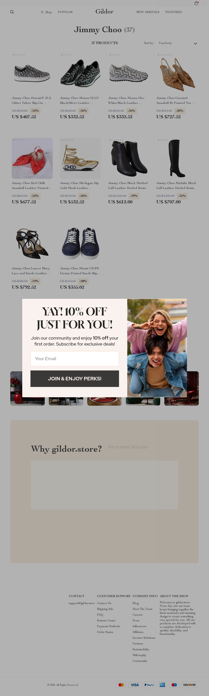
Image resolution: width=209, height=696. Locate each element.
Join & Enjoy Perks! (75, 378)
